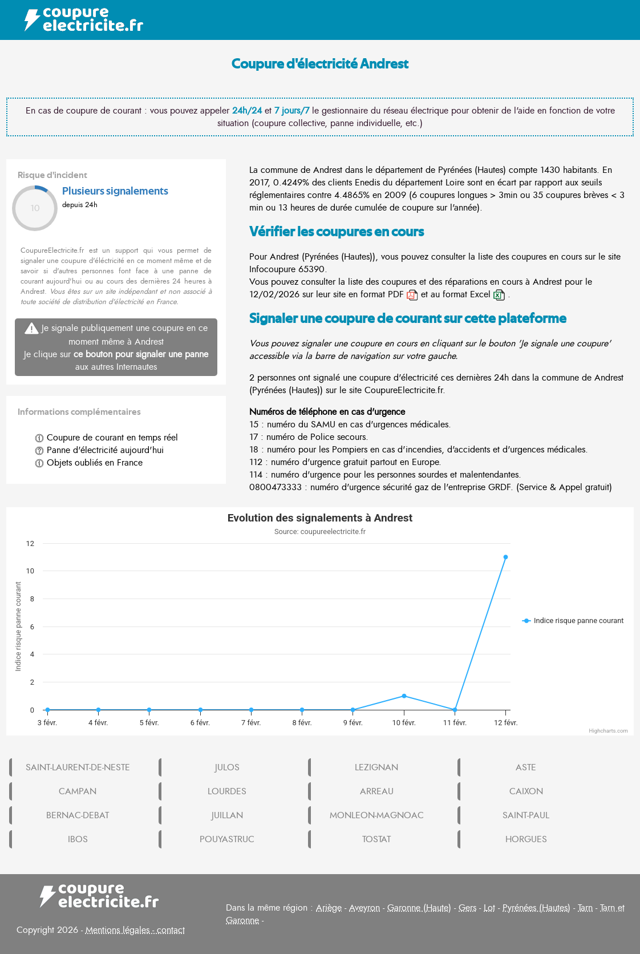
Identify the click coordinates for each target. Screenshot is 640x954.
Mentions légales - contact (135, 930)
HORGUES (526, 839)
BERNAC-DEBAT (77, 815)
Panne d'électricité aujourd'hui (99, 450)
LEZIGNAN (376, 767)
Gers (467, 908)
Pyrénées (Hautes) (536, 908)
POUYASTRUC (227, 839)
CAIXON (526, 791)
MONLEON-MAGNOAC (377, 815)
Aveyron (364, 908)
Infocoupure (272, 269)
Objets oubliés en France (89, 462)
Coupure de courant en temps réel (106, 437)
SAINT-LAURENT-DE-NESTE (78, 767)
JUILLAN (227, 815)
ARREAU (377, 791)
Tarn (585, 908)
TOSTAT (376, 839)
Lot (489, 908)
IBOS (78, 839)
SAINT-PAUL (526, 815)
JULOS (227, 767)
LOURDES (227, 791)
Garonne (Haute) (419, 908)
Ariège (329, 908)
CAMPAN (77, 791)
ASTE (526, 767)
